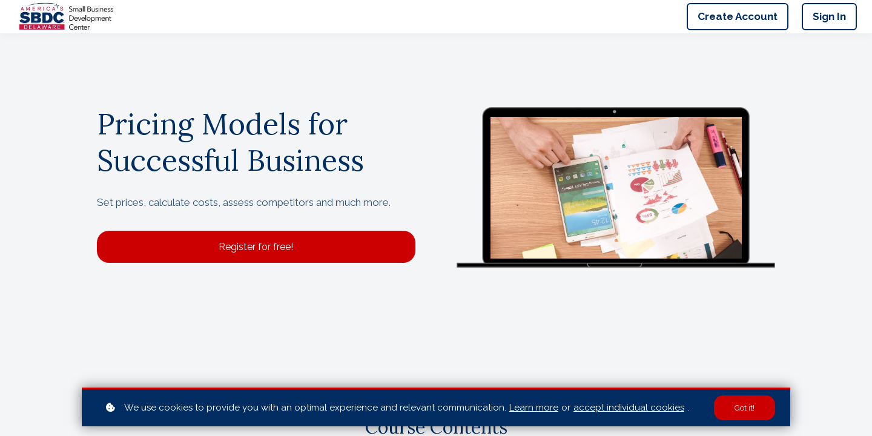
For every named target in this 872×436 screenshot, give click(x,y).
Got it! (745, 407)
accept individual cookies (628, 407)
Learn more (533, 407)
